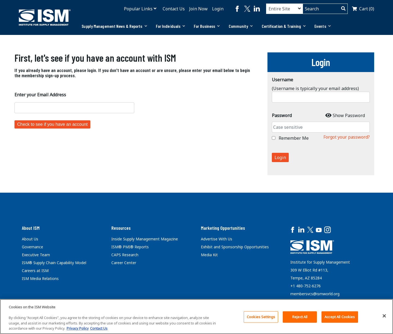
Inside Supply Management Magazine (144, 238)
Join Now (198, 9)
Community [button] (241, 26)
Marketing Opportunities (223, 228)
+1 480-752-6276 (305, 285)
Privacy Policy (78, 328)
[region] (196, 316)
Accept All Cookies (339, 316)
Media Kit (209, 254)
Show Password (349, 115)
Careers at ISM (35, 270)
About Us (30, 238)
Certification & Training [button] (284, 26)
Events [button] (322, 26)
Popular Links (138, 9)
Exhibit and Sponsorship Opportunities (235, 246)
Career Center (123, 262)
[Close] (384, 316)
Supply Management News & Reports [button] (114, 26)
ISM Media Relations (40, 278)
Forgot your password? (346, 137)
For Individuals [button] (170, 26)
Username (282, 80)
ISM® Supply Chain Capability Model (54, 262)
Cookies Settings (261, 316)
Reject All (299, 316)
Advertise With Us (216, 238)
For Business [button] (207, 26)
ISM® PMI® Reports (130, 246)
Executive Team (36, 254)
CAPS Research (124, 254)
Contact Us (174, 9)
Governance (32, 246)
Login (218, 9)
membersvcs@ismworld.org (315, 293)
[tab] (114, 26)
